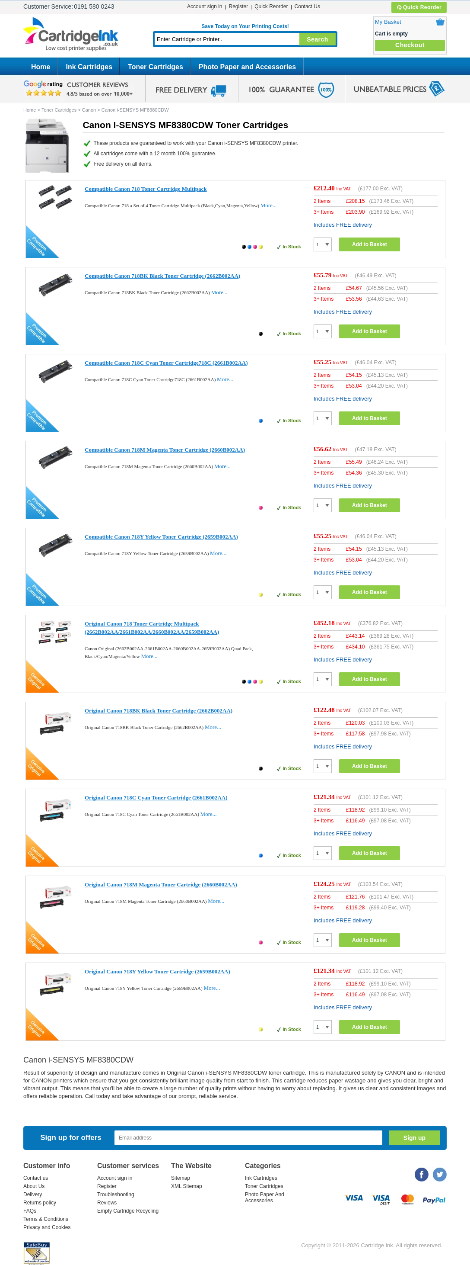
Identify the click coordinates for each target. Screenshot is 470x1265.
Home (40, 67)
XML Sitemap (186, 1186)
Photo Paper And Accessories (264, 1197)
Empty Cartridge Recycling (128, 1211)
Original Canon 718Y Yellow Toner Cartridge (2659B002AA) (157, 971)
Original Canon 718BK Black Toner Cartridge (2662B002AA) (158, 710)
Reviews (107, 1203)
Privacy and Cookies (46, 1227)
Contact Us (307, 6)
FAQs (29, 1211)
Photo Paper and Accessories (247, 67)
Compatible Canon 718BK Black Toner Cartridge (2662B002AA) (162, 276)
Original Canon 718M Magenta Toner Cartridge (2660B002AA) (161, 884)
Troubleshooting (115, 1194)
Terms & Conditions (45, 1219)
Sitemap (180, 1178)
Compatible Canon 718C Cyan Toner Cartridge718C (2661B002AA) (166, 363)
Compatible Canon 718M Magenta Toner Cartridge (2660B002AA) (165, 449)
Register (238, 6)
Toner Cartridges (155, 67)
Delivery (32, 1194)
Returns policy (39, 1203)
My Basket (388, 22)
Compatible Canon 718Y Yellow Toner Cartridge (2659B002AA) (161, 536)
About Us (33, 1186)
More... (268, 205)
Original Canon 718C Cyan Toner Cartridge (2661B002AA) (156, 797)
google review (79, 89)
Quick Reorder (418, 7)
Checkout (410, 45)
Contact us (35, 1178)
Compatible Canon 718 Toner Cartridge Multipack (146, 189)
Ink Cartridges (89, 67)
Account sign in (204, 6)
